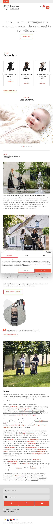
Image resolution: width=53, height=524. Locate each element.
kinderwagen (34, 439)
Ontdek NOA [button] (26, 36)
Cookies (5, 523)
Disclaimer (11, 523)
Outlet (6, 1)
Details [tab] (26, 255)
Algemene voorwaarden (26, 523)
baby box (26, 464)
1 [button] (21, 146)
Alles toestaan (43, 270)
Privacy (17, 523)
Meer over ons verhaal (13, 292)
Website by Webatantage (9, 511)
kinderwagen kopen (30, 435)
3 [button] (24, 146)
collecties (42, 478)
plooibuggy (22, 433)
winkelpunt (34, 480)
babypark (33, 468)
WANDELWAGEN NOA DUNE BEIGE (42, 76)
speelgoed (14, 397)
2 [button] (23, 146)
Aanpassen (26, 270)
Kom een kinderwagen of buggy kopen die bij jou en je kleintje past (24, 195)
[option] (26, 29)
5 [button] (28, 146)
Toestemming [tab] (9, 255)
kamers (34, 397)
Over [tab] (44, 255)
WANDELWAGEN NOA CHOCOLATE (26, 76)
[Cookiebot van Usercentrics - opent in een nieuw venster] (44, 252)
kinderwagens (25, 397)
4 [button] (26, 146)
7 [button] (31, 146)
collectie (43, 397)
